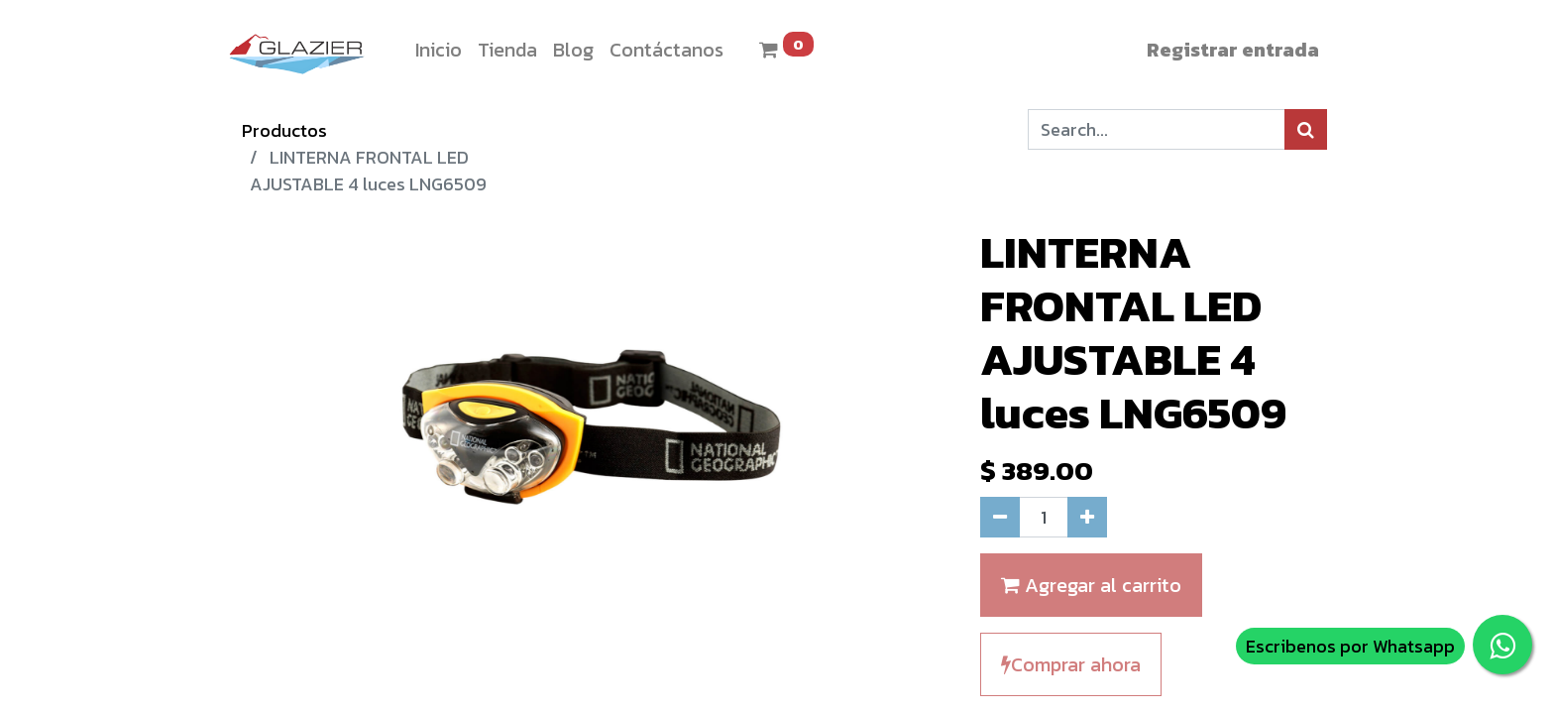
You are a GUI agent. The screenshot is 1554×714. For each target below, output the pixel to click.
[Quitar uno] (1000, 517)
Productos (284, 130)
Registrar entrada (1233, 49)
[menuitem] (438, 49)
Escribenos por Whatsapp (1350, 646)
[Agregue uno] (1087, 517)
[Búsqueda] (1305, 129)
